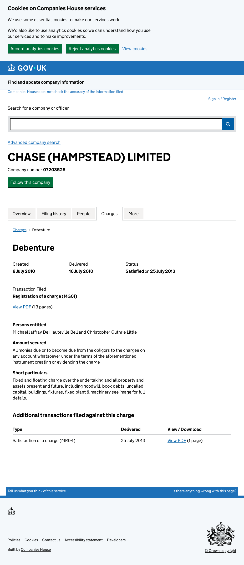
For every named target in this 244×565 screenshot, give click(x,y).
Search (228, 124)
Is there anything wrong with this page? (204, 491)
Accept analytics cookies (34, 48)
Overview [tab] (21, 213)
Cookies (31, 540)
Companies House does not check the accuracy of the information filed (65, 91)
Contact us (51, 540)
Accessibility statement (84, 540)
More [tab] (133, 213)
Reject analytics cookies (92, 48)
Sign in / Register (222, 99)
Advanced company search (34, 142)
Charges (19, 230)
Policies (14, 540)
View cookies (134, 48)
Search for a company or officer (38, 108)
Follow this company (30, 182)
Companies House (36, 549)
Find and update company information (46, 82)
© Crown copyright (220, 550)
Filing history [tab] (53, 213)
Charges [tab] (109, 213)
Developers (116, 540)
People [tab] (84, 213)
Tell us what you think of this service (37, 491)
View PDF (22, 307)
